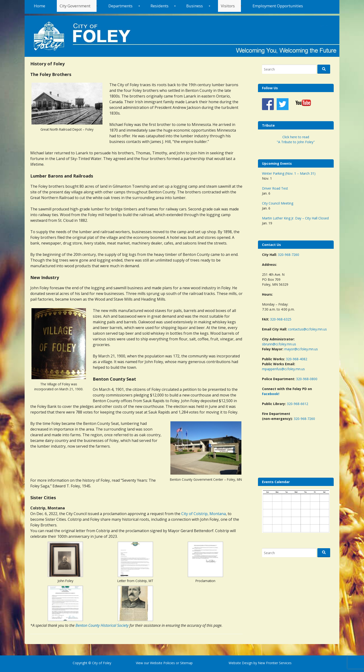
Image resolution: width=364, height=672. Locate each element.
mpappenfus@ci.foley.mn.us (283, 369)
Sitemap (186, 663)
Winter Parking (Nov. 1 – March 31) (288, 173)
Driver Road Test (275, 188)
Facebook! (270, 394)
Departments (120, 6)
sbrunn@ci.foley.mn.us (279, 344)
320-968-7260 (288, 254)
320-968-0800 (306, 379)
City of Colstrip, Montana (203, 513)
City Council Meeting (277, 203)
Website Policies (162, 663)
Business (194, 6)
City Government (75, 6)
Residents (160, 6)
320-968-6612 (297, 403)
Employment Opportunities (278, 6)
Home (39, 6)
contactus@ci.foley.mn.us (307, 329)
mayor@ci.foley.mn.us (301, 349)
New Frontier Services (275, 663)
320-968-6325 (280, 319)
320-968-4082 (296, 359)
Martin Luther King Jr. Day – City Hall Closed (295, 218)
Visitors (228, 6)
